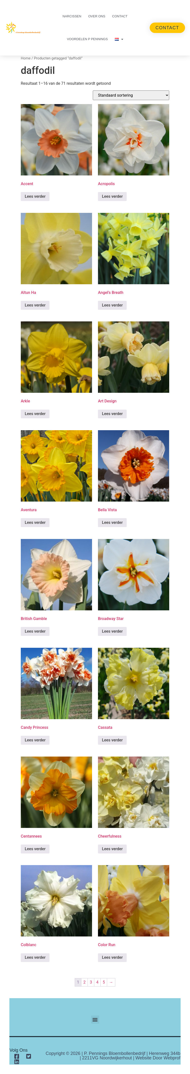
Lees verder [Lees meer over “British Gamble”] (35, 631)
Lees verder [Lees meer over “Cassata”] (112, 740)
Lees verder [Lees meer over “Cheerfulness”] (112, 849)
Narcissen (72, 16)
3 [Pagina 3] (91, 982)
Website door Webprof (158, 1057)
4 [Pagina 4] (97, 982)
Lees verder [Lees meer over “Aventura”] (35, 522)
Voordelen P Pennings (87, 39)
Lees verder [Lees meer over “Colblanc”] (35, 957)
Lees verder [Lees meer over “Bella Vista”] (112, 522)
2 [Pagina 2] (84, 982)
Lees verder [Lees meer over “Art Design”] (112, 413)
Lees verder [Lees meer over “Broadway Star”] (112, 631)
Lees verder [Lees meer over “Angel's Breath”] (112, 305)
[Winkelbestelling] (131, 95)
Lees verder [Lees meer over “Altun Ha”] (35, 305)
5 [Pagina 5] (104, 982)
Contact (119, 16)
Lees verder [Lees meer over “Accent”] (35, 196)
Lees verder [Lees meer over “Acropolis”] (112, 196)
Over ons (96, 16)
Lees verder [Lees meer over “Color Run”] (112, 957)
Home (26, 58)
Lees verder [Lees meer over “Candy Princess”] (35, 740)
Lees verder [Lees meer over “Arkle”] (35, 413)
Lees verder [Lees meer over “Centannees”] (35, 849)
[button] (95, 1020)
